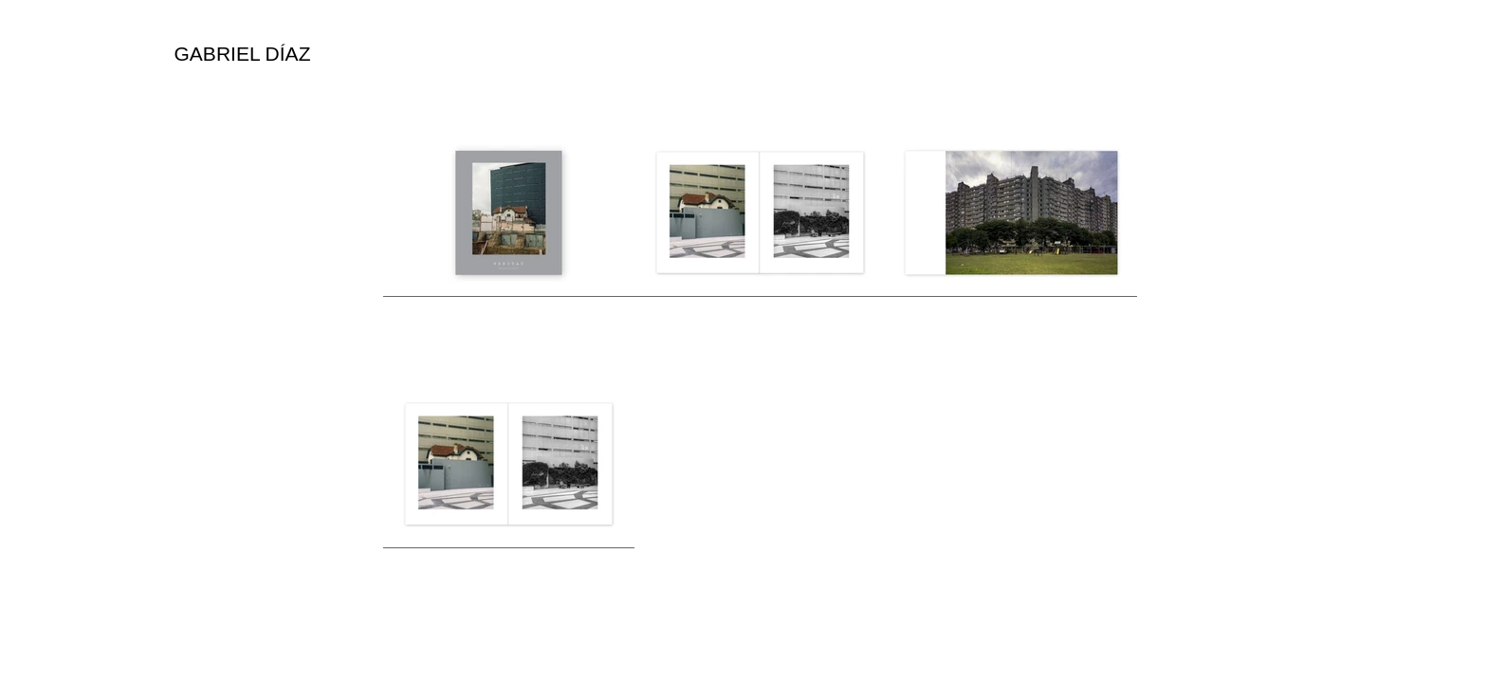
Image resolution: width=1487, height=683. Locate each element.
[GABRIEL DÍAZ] (242, 53)
